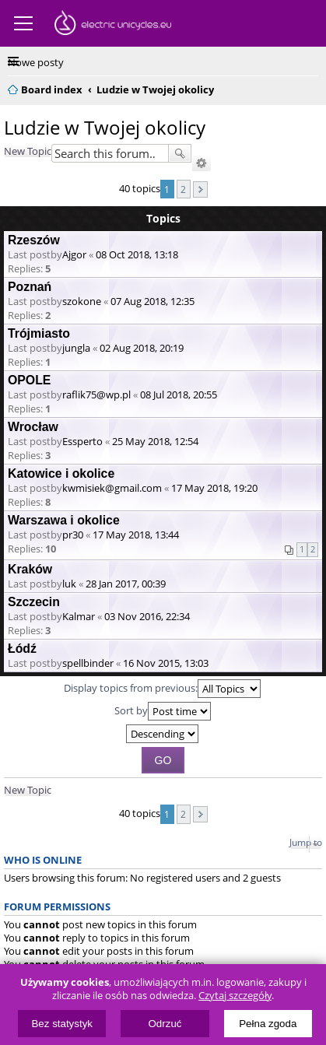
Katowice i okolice (61, 473)
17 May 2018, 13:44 (136, 535)
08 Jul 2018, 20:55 (178, 394)
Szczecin (34, 601)
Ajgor (74, 254)
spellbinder (88, 663)
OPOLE (29, 380)
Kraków (30, 569)
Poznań (29, 286)
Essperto (82, 441)
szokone (81, 301)
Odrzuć (165, 1023)
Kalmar (78, 616)
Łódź (22, 648)
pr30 (72, 535)
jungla (76, 348)
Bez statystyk (62, 1023)
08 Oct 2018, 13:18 (137, 254)
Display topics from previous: (162, 688)
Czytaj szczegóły (235, 995)
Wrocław (33, 426)
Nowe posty (36, 62)
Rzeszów (34, 240)
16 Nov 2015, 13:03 (166, 663)
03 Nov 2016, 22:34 (147, 616)
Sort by (162, 711)
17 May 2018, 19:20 (214, 488)
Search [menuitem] (312, 87)
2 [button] (183, 189)
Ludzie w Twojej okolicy (104, 127)
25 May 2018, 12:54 (155, 441)
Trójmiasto (39, 333)
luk (69, 584)
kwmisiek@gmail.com (112, 488)
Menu (23, 23)
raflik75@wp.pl (96, 394)
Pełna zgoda (267, 1023)
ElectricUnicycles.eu (112, 25)
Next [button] (200, 189)
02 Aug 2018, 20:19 (142, 348)
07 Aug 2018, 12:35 (152, 301)
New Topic (27, 151)
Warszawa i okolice (64, 520)
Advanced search (201, 163)
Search (179, 153)
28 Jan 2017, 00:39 (126, 584)
